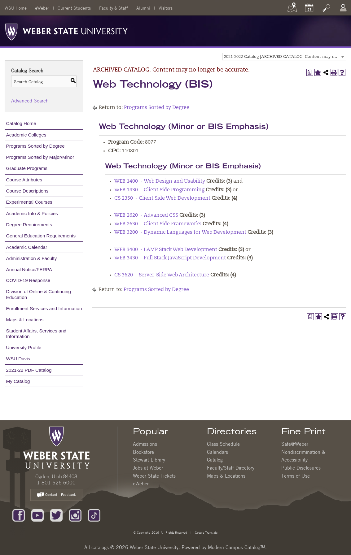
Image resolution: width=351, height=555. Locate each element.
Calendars (217, 452)
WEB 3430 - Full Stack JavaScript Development (170, 258)
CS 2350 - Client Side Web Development (162, 198)
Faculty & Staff (113, 8)
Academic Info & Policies (32, 213)
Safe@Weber (294, 444)
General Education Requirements (41, 235)
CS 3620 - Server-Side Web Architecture (161, 275)
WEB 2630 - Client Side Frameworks (157, 224)
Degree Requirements (29, 224)
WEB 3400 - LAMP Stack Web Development (165, 249)
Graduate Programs (26, 168)
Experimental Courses (29, 202)
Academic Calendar (26, 247)
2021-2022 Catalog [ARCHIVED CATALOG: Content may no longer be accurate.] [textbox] (285, 57)
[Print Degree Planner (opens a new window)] (309, 72)
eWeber (42, 8)
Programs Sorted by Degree (35, 146)
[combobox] (284, 56)
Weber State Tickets (154, 476)
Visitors (166, 8)
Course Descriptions (27, 190)
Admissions (145, 444)
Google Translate (205, 532)
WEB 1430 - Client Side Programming (159, 190)
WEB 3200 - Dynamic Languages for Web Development (180, 232)
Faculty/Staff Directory (230, 468)
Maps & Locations (25, 319)
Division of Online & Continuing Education (38, 294)
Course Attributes (24, 179)
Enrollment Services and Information (44, 308)
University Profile (24, 347)
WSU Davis (18, 358)
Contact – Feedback (56, 495)
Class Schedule (223, 444)
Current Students (74, 8)
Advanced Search (30, 101)
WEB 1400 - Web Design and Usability (159, 181)
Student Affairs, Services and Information (36, 333)
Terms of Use (295, 476)
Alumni (143, 8)
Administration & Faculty (31, 258)
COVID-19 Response (28, 280)
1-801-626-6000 (56, 482)
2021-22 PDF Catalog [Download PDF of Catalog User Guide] (29, 370)
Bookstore (143, 452)
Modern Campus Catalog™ (236, 547)
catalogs (100, 547)
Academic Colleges (26, 134)
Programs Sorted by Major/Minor (40, 157)
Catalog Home (21, 123)
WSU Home (16, 8)
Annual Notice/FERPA (29, 269)
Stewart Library (149, 460)
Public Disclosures (301, 468)
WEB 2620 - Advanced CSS (146, 215)
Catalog (215, 460)
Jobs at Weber (148, 468)
